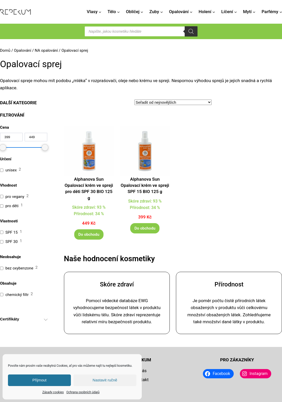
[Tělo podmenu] (118, 12)
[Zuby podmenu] (161, 12)
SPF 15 (11, 232)
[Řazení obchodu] (173, 102)
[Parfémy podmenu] (280, 12)
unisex (11, 170)
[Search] (191, 31)
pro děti (11, 206)
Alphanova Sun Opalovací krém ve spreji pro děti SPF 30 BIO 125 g (89, 188)
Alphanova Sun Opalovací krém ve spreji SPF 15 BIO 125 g (145, 185)
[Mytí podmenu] (254, 12)
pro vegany (14, 196)
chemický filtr (17, 294)
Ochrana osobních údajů (82, 392)
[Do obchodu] (89, 234)
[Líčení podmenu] (235, 12)
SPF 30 (11, 241)
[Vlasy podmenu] (100, 12)
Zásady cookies (53, 392)
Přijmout (39, 380)
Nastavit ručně (105, 380)
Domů (5, 50)
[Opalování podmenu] (191, 12)
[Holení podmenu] (213, 12)
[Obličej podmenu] (141, 12)
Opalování (22, 50)
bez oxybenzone (19, 268)
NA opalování (46, 50)
